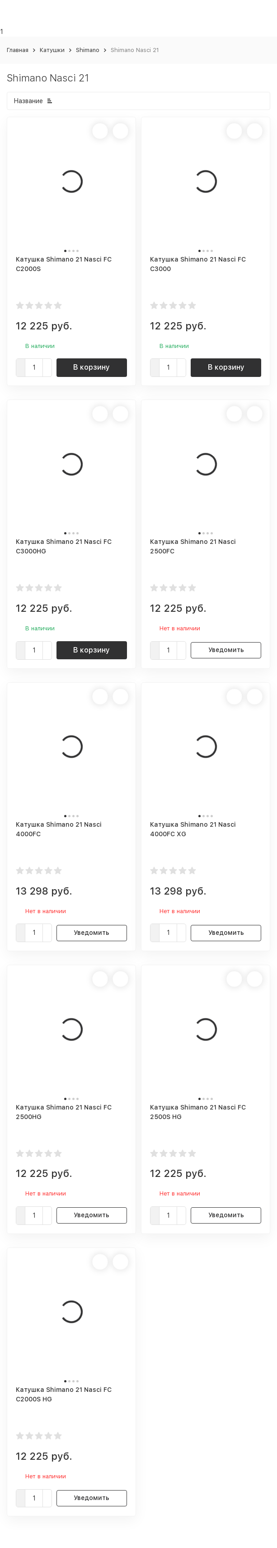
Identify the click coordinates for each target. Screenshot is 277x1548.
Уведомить (226, 649)
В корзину (91, 367)
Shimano (87, 50)
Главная (17, 50)
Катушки (52, 50)
